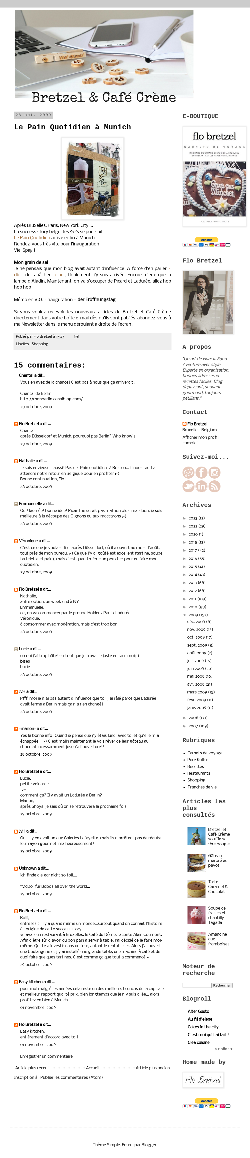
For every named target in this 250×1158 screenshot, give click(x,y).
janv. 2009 (197, 707)
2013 (193, 582)
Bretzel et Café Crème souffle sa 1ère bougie (219, 837)
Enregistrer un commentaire (46, 1056)
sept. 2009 (197, 645)
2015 (193, 566)
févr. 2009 (197, 700)
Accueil (92, 1068)
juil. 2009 (196, 661)
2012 (193, 590)
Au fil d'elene (200, 1019)
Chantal (26, 375)
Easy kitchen (30, 982)
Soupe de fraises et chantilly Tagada (217, 915)
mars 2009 (197, 692)
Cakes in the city (203, 1027)
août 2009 (197, 653)
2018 (193, 542)
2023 (193, 518)
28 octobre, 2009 (36, 407)
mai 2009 (196, 676)
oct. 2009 (196, 637)
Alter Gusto (198, 1011)
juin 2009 (196, 668)
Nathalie (27, 461)
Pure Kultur (198, 760)
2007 (194, 726)
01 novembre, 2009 (38, 1007)
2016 (193, 558)
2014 (193, 574)
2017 (193, 550)
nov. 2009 (196, 629)
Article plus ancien (153, 1068)
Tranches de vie (202, 787)
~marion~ (27, 729)
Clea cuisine (199, 1042)
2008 (194, 718)
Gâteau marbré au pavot (218, 861)
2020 (194, 534)
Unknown (27, 868)
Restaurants (199, 773)
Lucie (24, 649)
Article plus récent (32, 1068)
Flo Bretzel (29, 424)
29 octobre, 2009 (36, 754)
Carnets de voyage (205, 753)
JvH (22, 691)
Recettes (196, 766)
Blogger (149, 1145)
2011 (193, 599)
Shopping (40, 344)
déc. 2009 (196, 621)
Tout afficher (222, 1049)
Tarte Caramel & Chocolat (218, 887)
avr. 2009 (196, 684)
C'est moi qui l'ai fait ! (208, 1035)
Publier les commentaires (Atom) (71, 1077)
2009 (194, 615)
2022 (193, 526)
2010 (193, 607)
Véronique (28, 541)
